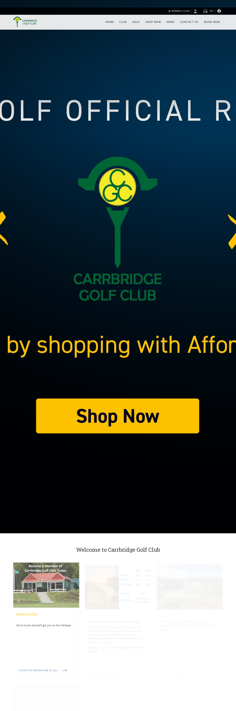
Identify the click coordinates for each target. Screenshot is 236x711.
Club (123, 22)
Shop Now (153, 22)
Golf (136, 22)
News (171, 22)
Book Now (212, 22)
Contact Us (189, 22)
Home (109, 22)
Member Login (179, 11)
